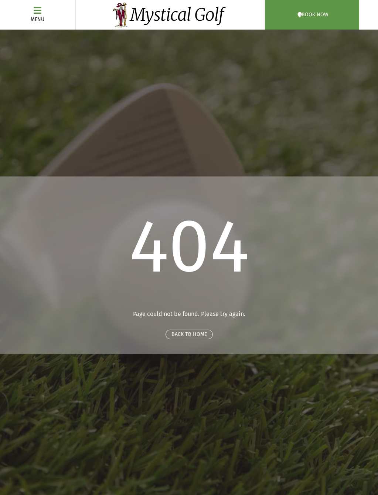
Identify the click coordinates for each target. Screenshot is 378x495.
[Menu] (37, 10)
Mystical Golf (177, 15)
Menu (37, 19)
